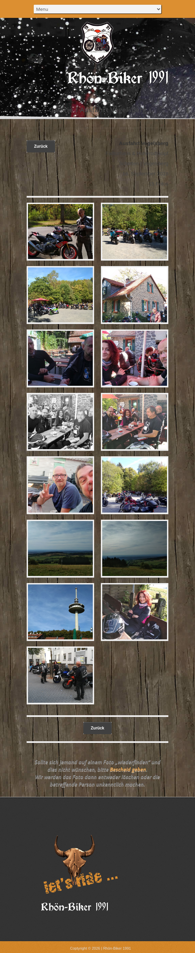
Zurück (41, 146)
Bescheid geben (128, 769)
